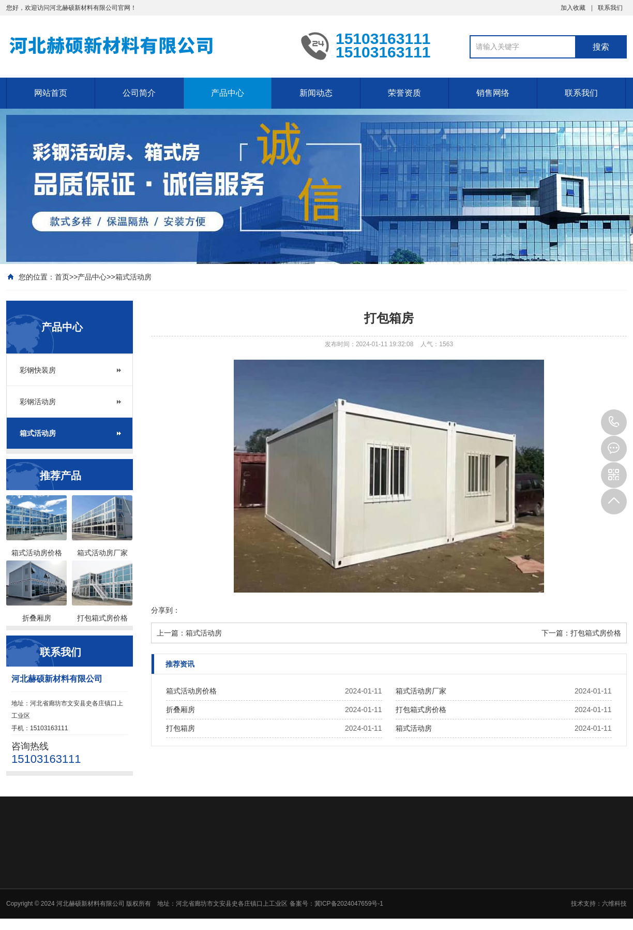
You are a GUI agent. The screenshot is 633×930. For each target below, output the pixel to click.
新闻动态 (316, 92)
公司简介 (139, 92)
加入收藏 (573, 7)
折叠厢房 (180, 709)
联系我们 (610, 7)
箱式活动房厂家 (421, 691)
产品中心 (227, 92)
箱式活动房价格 (191, 691)
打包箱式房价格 (595, 633)
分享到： (165, 610)
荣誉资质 (404, 92)
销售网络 (492, 92)
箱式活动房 (133, 277)
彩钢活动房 (38, 401)
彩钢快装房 (38, 370)
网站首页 (50, 92)
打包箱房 (180, 728)
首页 (62, 277)
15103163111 (614, 422)
